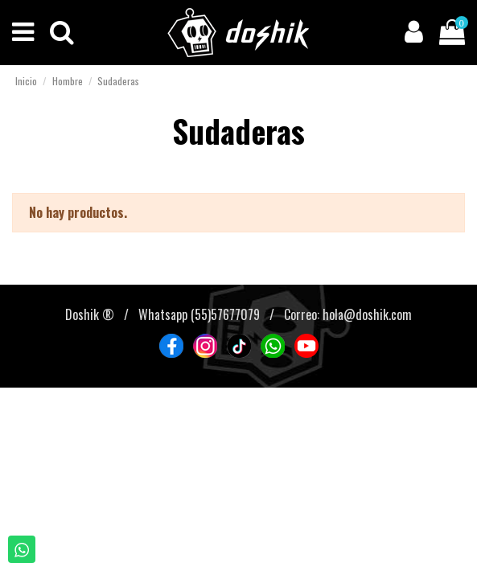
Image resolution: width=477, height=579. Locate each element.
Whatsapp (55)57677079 (199, 314)
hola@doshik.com (367, 314)
